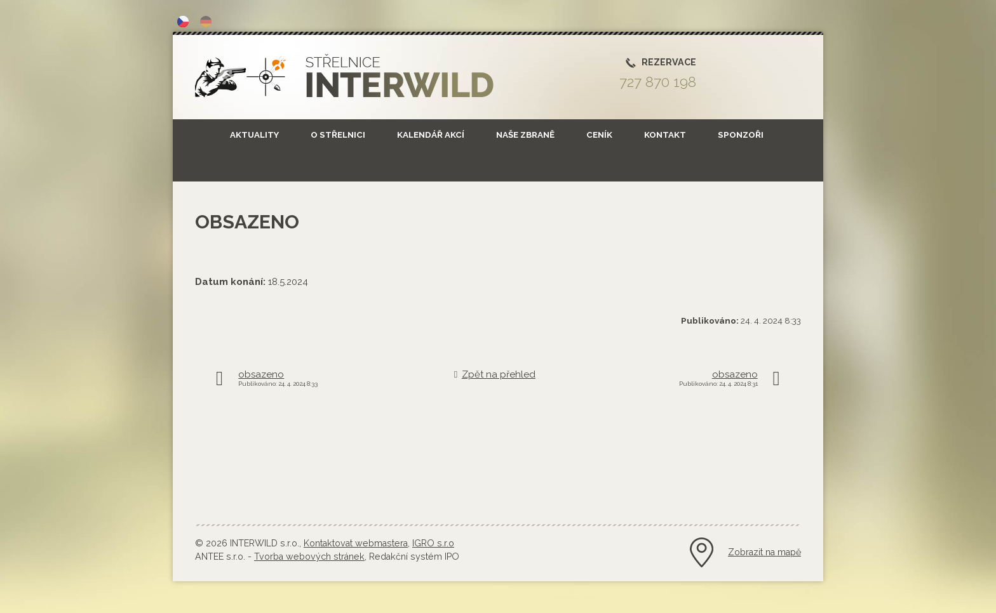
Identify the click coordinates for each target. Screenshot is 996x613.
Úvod (192, 135)
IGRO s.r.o (433, 543)
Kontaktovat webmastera (356, 543)
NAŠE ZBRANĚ (525, 134)
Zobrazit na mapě (764, 552)
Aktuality (254, 134)
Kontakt (665, 134)
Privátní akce (223, 166)
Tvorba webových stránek (309, 556)
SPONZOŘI (741, 134)
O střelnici (338, 134)
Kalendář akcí (430, 134)
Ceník (599, 134)
